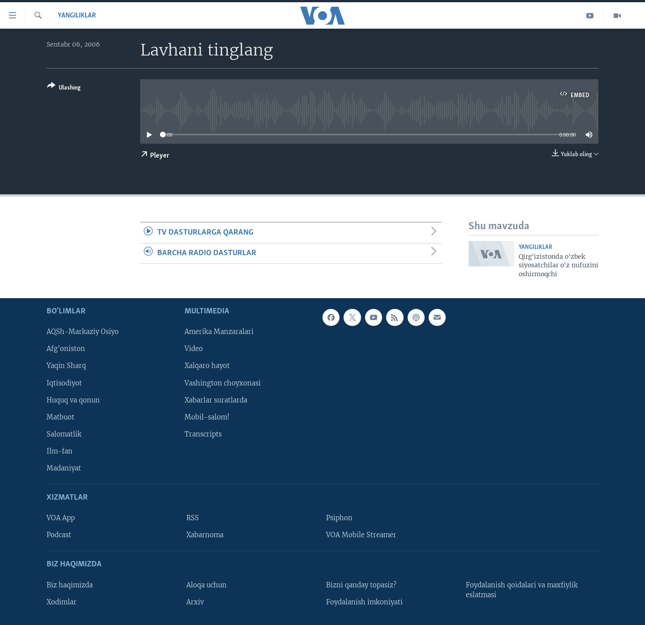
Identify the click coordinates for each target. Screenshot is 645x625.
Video (194, 349)
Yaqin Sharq (66, 366)
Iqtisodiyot (64, 383)
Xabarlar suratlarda (216, 400)
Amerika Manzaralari (219, 332)
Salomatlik (64, 434)
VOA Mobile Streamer (361, 535)
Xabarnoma (205, 535)
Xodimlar (62, 602)
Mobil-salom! (207, 417)
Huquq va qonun (73, 400)
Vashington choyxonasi (223, 383)
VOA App (61, 518)
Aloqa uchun (206, 585)
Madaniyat (64, 468)
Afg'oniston (66, 349)
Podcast (59, 535)
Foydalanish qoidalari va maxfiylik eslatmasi (522, 590)
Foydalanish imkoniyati (364, 602)
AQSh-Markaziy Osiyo (83, 332)
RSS (192, 518)
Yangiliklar (77, 15)
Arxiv (195, 602)
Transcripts (203, 434)
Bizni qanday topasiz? (361, 585)
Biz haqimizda (70, 585)
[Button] (64, 88)
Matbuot (60, 417)
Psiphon (339, 518)
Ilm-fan (60, 451)
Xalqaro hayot (207, 366)
